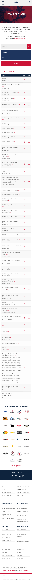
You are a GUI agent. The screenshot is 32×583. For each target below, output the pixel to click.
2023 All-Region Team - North (11, 195)
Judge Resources (6, 558)
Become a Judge (21, 539)
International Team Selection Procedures (22, 520)
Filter (16, 63)
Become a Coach (21, 532)
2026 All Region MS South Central (12, 86)
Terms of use (27, 575)
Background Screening (23, 541)
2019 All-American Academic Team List (10, 331)
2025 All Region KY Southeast (10, 137)
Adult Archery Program (8, 518)
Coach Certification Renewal (22, 535)
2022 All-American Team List (10, 235)
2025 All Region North (12, 142)
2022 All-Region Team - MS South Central (12, 254)
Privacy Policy (21, 575)
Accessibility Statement (16, 576)
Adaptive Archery (6, 537)
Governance (20, 550)
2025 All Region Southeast (10, 124)
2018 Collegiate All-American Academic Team (12, 387)
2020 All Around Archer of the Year (12, 318)
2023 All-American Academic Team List (12, 222)
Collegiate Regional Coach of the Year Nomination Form (12, 368)
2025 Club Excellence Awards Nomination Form (12, 112)
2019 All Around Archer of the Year (11, 325)
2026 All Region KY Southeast (12, 93)
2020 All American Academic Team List (12, 310)
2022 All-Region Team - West (12, 240)
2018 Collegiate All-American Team (12, 395)
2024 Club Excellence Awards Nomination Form (12, 164)
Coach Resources (21, 529)
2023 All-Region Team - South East (11, 206)
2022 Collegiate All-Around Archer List (9, 229)
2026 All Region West (12, 79)
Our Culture (20, 506)
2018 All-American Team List (10, 344)
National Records (6, 495)
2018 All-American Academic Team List (10, 349)
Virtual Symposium (6, 498)
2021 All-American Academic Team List (12, 289)
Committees (20, 558)
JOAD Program (5, 511)
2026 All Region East (12, 99)
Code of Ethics (20, 555)
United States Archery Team (22, 512)
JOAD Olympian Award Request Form (12, 171)
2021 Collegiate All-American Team (12, 296)
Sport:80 (28, 579)
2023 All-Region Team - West (11, 217)
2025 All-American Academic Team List (12, 148)
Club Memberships (21, 489)
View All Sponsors (16, 466)
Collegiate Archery (6, 535)
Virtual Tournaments (7, 540)
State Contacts (21, 498)
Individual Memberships (23, 487)
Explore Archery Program (8, 508)
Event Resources (6, 561)
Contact (25, 570)
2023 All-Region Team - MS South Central (9, 212)
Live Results (5, 489)
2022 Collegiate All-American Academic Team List (12, 281)
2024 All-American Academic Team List (12, 156)
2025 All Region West (8, 133)
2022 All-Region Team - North (12, 275)
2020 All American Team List (12, 303)
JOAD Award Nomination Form (12, 105)
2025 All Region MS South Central (11, 119)
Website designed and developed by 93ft (10, 579)
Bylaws (19, 552)
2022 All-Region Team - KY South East (12, 262)
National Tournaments (7, 492)
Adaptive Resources (7, 555)
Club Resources (6, 552)
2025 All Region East (8, 128)
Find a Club (4, 506)
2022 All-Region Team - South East (12, 246)
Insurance (20, 495)
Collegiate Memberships (23, 492)
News (3, 487)
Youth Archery (5, 529)
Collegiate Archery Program (6, 515)
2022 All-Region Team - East (12, 269)
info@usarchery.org (19, 38)
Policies (19, 561)
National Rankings (22, 508)
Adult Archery (5, 532)
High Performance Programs (21, 516)
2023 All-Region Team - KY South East (9, 200)
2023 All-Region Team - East (10, 190)
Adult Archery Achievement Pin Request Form (12, 337)
